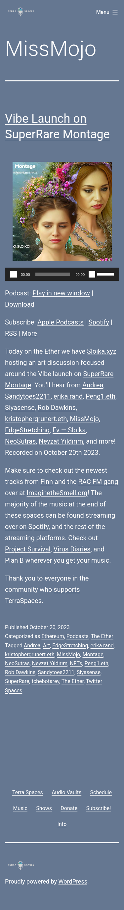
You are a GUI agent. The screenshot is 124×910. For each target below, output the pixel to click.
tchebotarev (46, 681)
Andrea (92, 385)
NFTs (76, 663)
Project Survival (28, 549)
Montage (18, 385)
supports (67, 589)
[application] (62, 274)
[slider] (52, 274)
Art (46, 645)
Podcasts (77, 636)
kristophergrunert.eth (36, 419)
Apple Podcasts (60, 322)
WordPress (73, 881)
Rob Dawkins (57, 408)
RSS (11, 333)
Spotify (99, 322)
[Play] (13, 274)
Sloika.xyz (101, 351)
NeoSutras (20, 441)
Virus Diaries (72, 549)
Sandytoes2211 (28, 396)
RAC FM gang (98, 482)
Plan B (14, 560)
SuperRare (98, 374)
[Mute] (92, 274)
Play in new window (61, 293)
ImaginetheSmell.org (57, 493)
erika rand (68, 396)
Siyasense (20, 408)
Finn (46, 482)
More (29, 333)
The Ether (102, 636)
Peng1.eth (100, 396)
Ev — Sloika (69, 430)
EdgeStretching (27, 430)
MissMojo (84, 419)
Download (19, 304)
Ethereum (52, 636)
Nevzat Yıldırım (61, 441)
